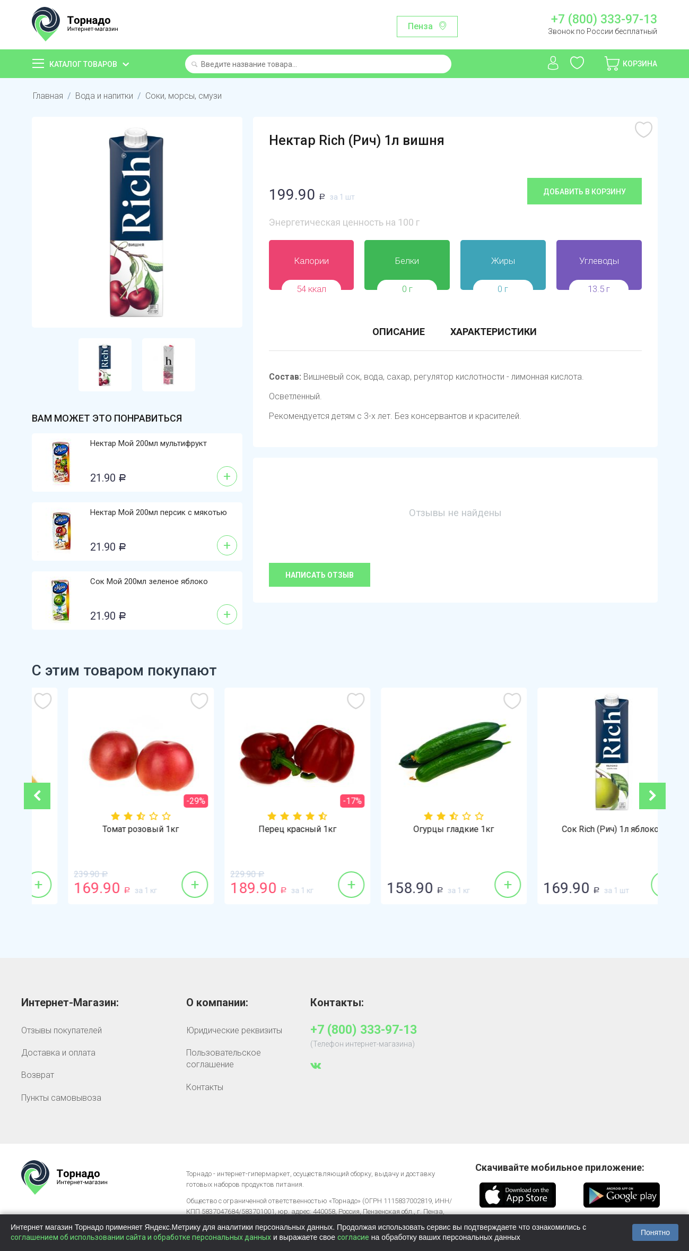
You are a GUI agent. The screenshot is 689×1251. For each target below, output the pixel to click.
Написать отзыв (319, 575)
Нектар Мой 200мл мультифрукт (148, 443)
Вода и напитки (104, 96)
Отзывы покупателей (61, 1030)
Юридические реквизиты (234, 1030)
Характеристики (493, 331)
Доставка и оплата (58, 1053)
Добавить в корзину (584, 191)
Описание (398, 331)
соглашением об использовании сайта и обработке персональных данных (141, 1237)
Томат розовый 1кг (266, 829)
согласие (353, 1237)
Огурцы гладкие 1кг (579, 829)
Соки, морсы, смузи (183, 96)
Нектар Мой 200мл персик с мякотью (158, 512)
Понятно (655, 1232)
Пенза (420, 26)
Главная (48, 96)
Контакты (204, 1087)
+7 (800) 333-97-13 (604, 19)
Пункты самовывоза (61, 1098)
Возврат (37, 1075)
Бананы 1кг (110, 829)
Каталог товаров (83, 64)
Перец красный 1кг (423, 829)
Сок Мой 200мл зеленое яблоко (149, 581)
